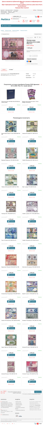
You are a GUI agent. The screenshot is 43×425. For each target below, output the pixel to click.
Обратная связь (4, 11)
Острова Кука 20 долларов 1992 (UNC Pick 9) (10, 293)
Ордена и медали (19, 404)
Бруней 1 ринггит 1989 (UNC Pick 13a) (30, 293)
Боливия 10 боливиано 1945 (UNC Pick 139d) (31, 320)
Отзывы (7, 13)
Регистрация (39, 10)
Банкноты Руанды (34, 63)
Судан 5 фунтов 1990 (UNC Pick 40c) (9, 347)
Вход (34, 10)
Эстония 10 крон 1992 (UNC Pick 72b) (30, 373)
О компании (16, 10)
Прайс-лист (10, 11)
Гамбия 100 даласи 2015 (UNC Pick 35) (30, 240)
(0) (4, 136)
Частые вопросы (4, 12)
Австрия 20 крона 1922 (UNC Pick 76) (9, 373)
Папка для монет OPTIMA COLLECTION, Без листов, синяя (10, 102)
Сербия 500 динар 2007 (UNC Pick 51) (30, 160)
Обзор (4, 69)
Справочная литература (20, 410)
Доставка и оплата (9, 10)
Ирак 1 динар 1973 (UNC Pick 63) (29, 186)
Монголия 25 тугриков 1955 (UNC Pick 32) (31, 267)
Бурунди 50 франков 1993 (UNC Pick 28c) (10, 160)
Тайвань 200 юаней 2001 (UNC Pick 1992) (10, 186)
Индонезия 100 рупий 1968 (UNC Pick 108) (10, 267)
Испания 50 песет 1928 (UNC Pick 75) (30, 347)
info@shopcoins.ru (15, 18)
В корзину (12, 109)
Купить (35, 55)
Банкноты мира (19, 403)
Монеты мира (18, 401)
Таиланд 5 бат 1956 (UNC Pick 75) (8, 213)
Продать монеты (11, 12)
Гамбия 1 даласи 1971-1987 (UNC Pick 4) (30, 213)
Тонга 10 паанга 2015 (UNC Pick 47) (8, 240)
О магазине (3, 13)
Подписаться (38, 391)
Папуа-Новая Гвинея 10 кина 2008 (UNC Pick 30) (10, 134)
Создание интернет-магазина (6, 421)
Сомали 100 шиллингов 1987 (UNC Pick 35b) (10, 320)
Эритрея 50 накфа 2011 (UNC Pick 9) (30, 133)
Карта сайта (15, 11)
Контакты (3, 10)
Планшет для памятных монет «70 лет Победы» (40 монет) (30, 102)
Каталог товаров (6, 25)
